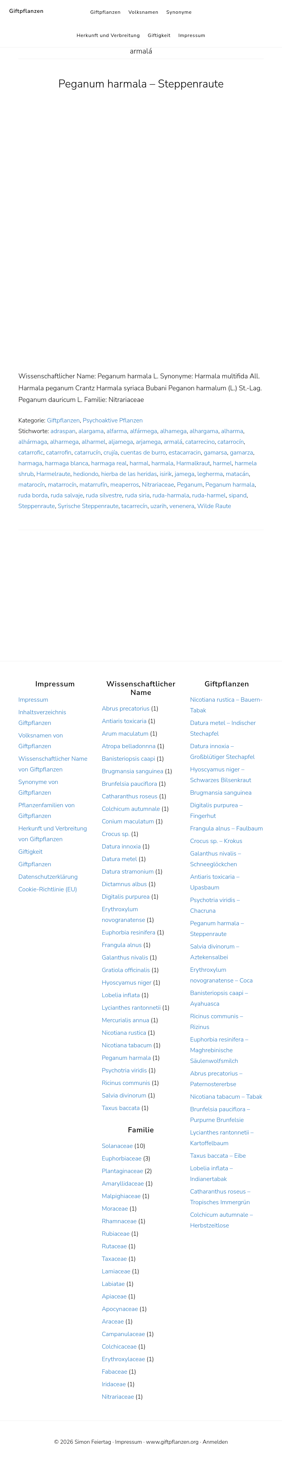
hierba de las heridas (129, 474)
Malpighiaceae (121, 1196)
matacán (237, 474)
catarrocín (230, 442)
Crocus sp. (116, 834)
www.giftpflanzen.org (172, 1442)
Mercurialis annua (125, 1020)
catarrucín (87, 452)
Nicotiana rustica (124, 1033)
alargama (91, 431)
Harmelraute (53, 474)
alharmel (94, 442)
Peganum (189, 485)
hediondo (85, 474)
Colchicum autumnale (131, 809)
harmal (139, 463)
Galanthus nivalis (125, 957)
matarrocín (62, 485)
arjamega (148, 442)
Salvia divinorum (124, 1095)
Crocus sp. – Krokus (216, 841)
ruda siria (137, 495)
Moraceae (115, 1209)
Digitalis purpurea (126, 897)
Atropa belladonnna (129, 746)
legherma (210, 474)
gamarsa (215, 452)
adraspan (63, 431)
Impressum (33, 700)
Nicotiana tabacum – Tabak (226, 1097)
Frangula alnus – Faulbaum (226, 828)
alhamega (173, 431)
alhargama (204, 431)
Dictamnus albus (124, 884)
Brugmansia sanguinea (132, 771)
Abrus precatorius (126, 708)
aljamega (120, 442)
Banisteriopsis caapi (128, 759)
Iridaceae (114, 1384)
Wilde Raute (214, 506)
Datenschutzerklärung (48, 877)
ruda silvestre (104, 495)
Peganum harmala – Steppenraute (141, 83)
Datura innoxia (121, 846)
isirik (166, 474)
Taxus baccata (121, 1108)
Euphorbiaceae (122, 1158)
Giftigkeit (30, 852)
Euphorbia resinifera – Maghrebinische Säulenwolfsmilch (219, 1050)
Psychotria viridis (124, 1070)
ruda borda (33, 495)
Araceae (113, 1321)
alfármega (143, 431)
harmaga (30, 463)
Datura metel (119, 859)
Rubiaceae (116, 1234)
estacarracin (185, 452)
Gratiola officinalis (126, 970)
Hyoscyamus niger (126, 982)
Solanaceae (117, 1146)
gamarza (241, 452)
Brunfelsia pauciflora (129, 784)
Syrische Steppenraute (88, 506)
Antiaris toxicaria (124, 721)
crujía (111, 452)
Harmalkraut (193, 463)
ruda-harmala (170, 495)
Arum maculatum (125, 734)
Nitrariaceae (158, 485)
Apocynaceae (120, 1309)
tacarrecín (134, 506)
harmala (162, 463)
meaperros (124, 485)
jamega (184, 474)
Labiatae (113, 1284)
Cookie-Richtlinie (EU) (47, 889)
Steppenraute (36, 506)
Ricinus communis (126, 1083)
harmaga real (109, 463)
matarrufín (93, 485)
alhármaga (32, 442)
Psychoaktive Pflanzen (113, 420)
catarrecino (200, 442)
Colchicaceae (119, 1346)
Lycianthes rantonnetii (131, 1008)
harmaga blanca (66, 463)
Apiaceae (114, 1296)
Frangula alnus (122, 945)
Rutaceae (114, 1246)
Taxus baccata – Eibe (218, 1156)
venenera (181, 506)
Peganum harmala (230, 485)
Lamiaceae (116, 1271)
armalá (173, 442)
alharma (232, 431)
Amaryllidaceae (123, 1183)
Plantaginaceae (122, 1171)
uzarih (158, 506)
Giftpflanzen (26, 11)
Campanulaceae (123, 1334)
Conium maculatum (128, 821)
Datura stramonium (128, 871)
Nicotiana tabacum (127, 1045)
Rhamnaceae (119, 1221)
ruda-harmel (209, 495)
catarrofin (59, 452)
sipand (238, 495)
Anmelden (215, 1442)
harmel (222, 463)
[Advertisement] (141, 325)
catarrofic (30, 452)
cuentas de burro (143, 452)
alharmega (64, 442)
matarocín (31, 485)
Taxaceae (114, 1259)
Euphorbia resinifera (128, 932)
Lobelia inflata (121, 995)
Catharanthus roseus (130, 796)
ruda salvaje (66, 495)
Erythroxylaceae (123, 1359)
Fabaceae (114, 1372)
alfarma (116, 431)
